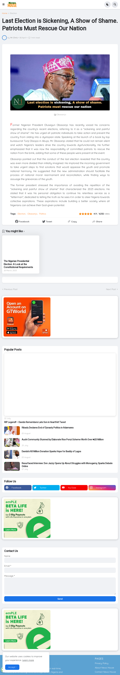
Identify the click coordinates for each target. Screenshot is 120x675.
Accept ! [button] (12, 667)
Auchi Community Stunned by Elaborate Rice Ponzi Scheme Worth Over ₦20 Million (63, 439)
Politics (42, 213)
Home (4, 13)
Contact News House (105, 671)
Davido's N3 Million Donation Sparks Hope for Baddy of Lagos (51, 451)
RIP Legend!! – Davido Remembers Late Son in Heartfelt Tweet (35, 422)
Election (13, 13)
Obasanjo (32, 213)
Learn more (28, 660)
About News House (104, 667)
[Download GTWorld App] (60, 316)
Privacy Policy (101, 663)
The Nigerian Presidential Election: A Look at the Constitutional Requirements (18, 264)
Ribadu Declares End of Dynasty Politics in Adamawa (47, 427)
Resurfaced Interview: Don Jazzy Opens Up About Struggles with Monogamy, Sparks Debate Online (67, 464)
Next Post (111, 289)
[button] (4, 4)
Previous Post (11, 289)
